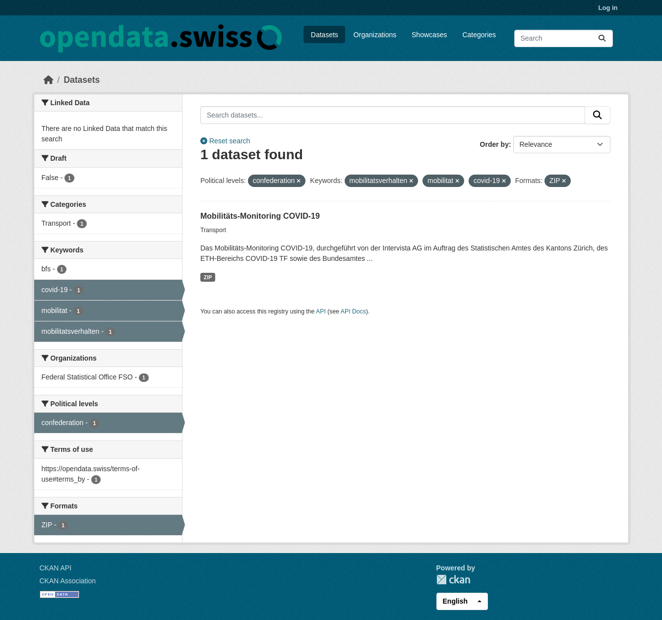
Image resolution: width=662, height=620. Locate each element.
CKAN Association (68, 581)
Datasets (324, 35)
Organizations (375, 35)
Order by (494, 144)
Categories (479, 35)
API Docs (353, 311)
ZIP (208, 277)
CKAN (453, 579)
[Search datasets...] (563, 38)
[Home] (49, 80)
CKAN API (56, 568)
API (321, 311)
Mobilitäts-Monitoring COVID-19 (260, 216)
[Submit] (602, 38)
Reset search (225, 141)
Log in (608, 7)
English (455, 601)
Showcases (429, 35)
